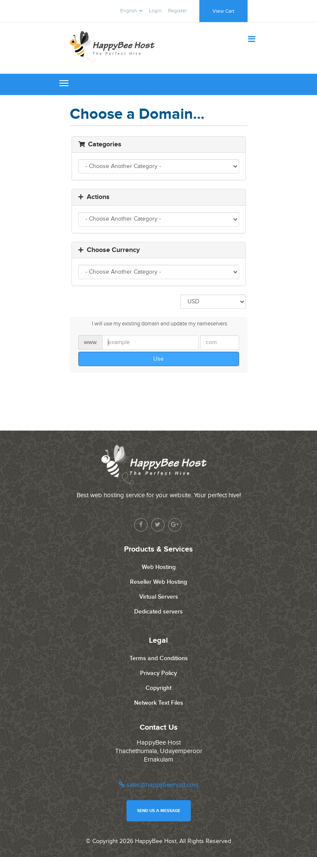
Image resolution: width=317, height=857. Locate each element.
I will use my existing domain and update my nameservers (152, 324)
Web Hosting (159, 567)
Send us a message (158, 810)
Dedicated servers (158, 611)
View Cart (223, 11)
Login (155, 11)
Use (158, 359)
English (131, 11)
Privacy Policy (158, 673)
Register (177, 11)
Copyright (158, 688)
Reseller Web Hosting (158, 581)
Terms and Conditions (159, 658)
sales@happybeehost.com (158, 785)
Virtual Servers (158, 596)
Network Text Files (158, 702)
